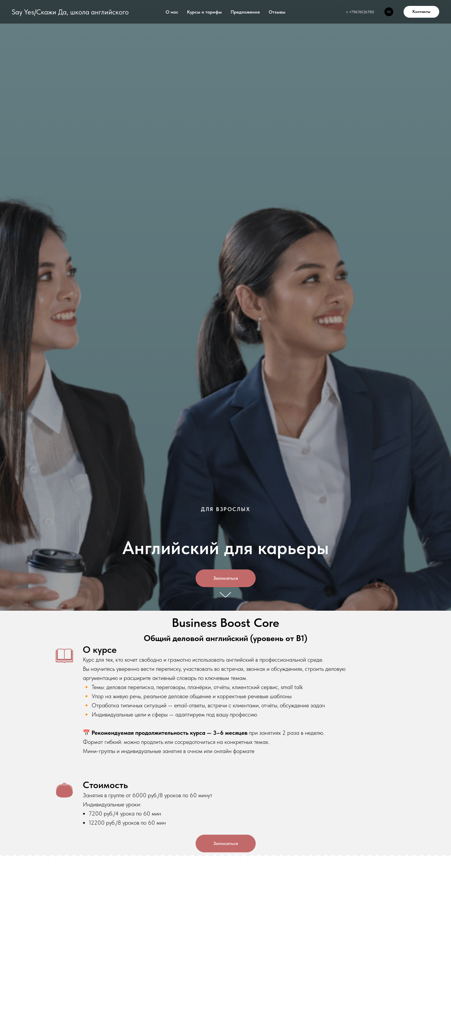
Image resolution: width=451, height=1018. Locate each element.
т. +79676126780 (360, 12)
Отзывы (277, 12)
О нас (172, 12)
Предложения (245, 12)
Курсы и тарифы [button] (204, 12)
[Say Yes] (388, 11)
